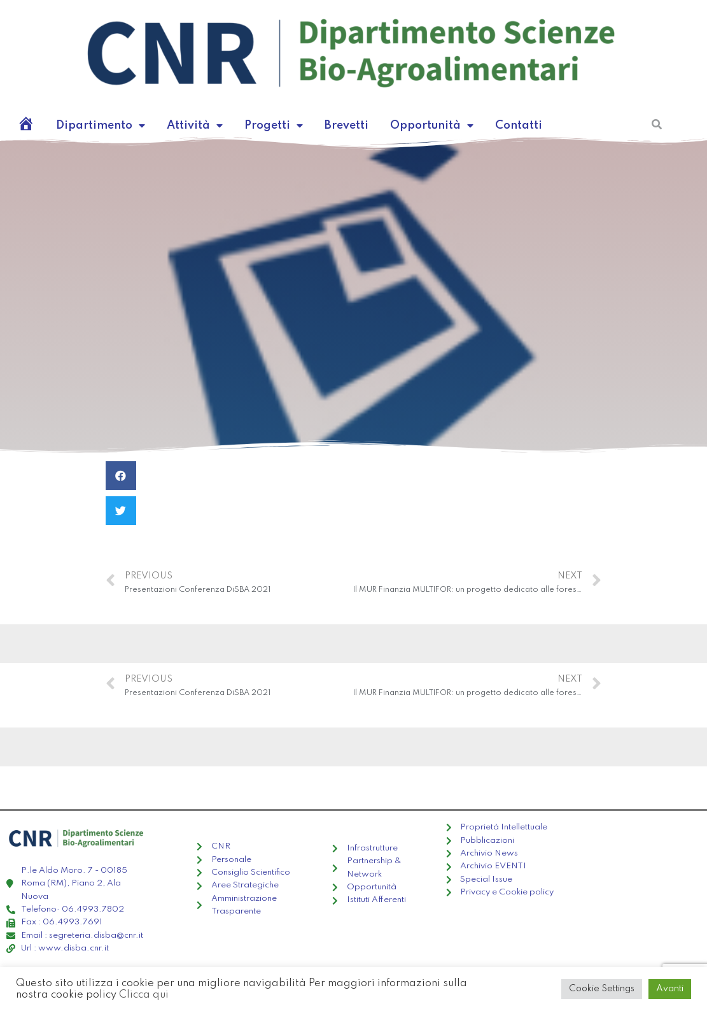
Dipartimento (100, 125)
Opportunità (431, 125)
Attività (195, 125)
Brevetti (346, 125)
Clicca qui (144, 994)
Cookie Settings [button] (601, 988)
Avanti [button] (669, 988)
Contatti (518, 125)
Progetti (273, 125)
